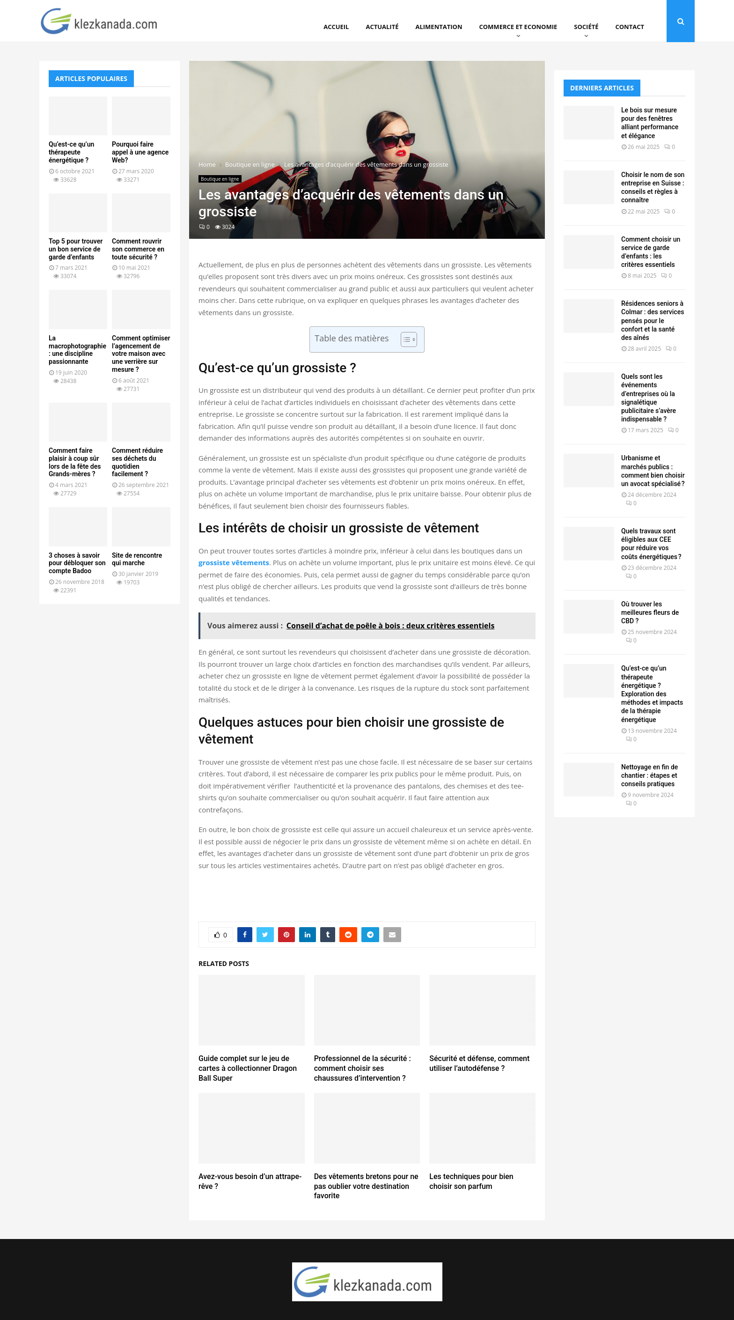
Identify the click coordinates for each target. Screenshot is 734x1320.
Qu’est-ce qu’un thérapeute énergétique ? (71, 152)
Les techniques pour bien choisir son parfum (471, 1181)
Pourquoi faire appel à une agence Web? (140, 152)
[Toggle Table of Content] (404, 339)
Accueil (336, 26)
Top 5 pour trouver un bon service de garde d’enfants (76, 249)
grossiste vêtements (233, 562)
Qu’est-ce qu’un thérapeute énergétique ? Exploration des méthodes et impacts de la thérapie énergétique (652, 693)
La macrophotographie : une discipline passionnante (77, 349)
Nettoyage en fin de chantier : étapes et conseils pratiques (649, 775)
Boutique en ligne (220, 179)
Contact (629, 26)
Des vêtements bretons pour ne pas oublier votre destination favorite (366, 1186)
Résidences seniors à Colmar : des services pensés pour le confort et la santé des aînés (652, 320)
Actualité (382, 26)
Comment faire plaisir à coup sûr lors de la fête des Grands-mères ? (75, 462)
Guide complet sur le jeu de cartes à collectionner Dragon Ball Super (247, 1068)
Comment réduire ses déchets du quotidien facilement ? (137, 462)
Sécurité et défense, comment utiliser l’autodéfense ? (479, 1063)
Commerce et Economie (518, 26)
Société (586, 26)
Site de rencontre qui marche (137, 559)
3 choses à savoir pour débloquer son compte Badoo (77, 563)
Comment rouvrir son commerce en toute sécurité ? (138, 249)
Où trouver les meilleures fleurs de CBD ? (650, 612)
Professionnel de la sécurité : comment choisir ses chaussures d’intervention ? (362, 1068)
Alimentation (439, 26)
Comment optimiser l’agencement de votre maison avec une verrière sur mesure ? (141, 353)
